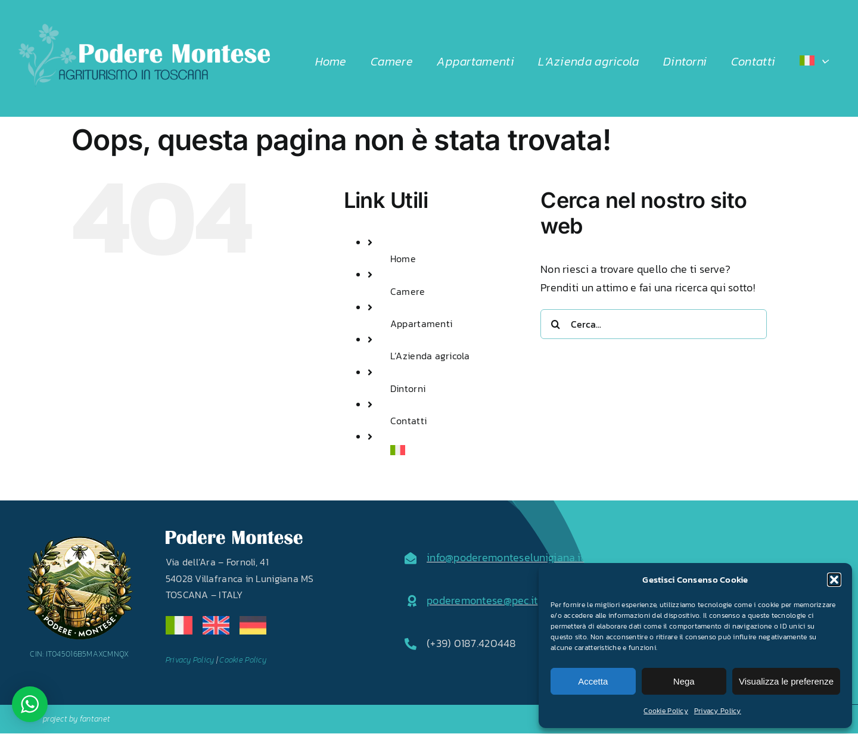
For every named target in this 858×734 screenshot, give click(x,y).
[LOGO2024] (144, 29)
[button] (834, 580)
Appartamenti (421, 323)
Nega (684, 681)
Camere (407, 291)
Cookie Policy (666, 710)
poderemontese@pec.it (482, 600)
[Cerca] (555, 324)
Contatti (408, 420)
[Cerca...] (653, 324)
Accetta (593, 681)
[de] (253, 621)
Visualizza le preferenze (786, 681)
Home (403, 258)
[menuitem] (814, 61)
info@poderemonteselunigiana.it (505, 557)
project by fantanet (76, 718)
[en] (216, 621)
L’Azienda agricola (430, 356)
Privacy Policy (717, 710)
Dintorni (407, 388)
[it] (179, 621)
